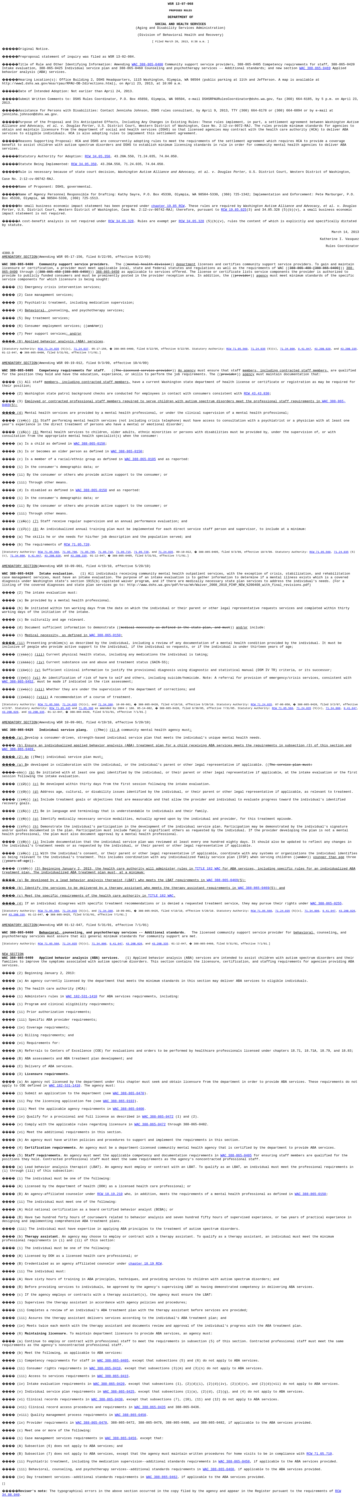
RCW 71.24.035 (48, 348)
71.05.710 (105, 552)
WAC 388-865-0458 (234, 1461)
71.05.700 (69, 552)
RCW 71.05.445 (59, 708)
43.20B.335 (348, 348)
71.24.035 (258, 348)
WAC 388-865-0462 (161, 1477)
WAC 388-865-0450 (130, 1415)
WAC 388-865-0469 (315, 68)
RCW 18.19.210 (110, 1194)
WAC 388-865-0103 (118, 1101)
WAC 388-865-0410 (105, 1368)
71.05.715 (123, 552)
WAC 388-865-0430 (107, 1399)
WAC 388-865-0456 (120, 1438)
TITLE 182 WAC (207, 869)
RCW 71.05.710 (319, 1454)
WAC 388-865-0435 (150, 1407)
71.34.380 (105, 704)
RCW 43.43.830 (256, 393)
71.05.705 (87, 552)
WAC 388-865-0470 (128, 1093)
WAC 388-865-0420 (109, 1384)
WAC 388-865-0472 (157, 1117)
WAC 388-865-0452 (17, 682)
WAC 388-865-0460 (218, 1469)
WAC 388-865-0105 (140, 459)
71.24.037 (81, 348)
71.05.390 (85, 708)
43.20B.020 (322, 348)
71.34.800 (287, 348)
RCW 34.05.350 (97, 156)
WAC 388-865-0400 (147, 64)
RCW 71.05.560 (236, 348)
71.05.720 (141, 552)
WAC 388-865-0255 (326, 903)
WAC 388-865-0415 (113, 1376)
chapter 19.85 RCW (168, 206)
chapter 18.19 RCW (145, 1264)
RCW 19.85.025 (233, 210)
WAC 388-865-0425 (118, 1392)
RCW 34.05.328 (121, 221)
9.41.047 (304, 348)
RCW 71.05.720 (76, 545)
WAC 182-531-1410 (81, 996)
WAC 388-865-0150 (89, 444)
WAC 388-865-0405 (236, 1155)
